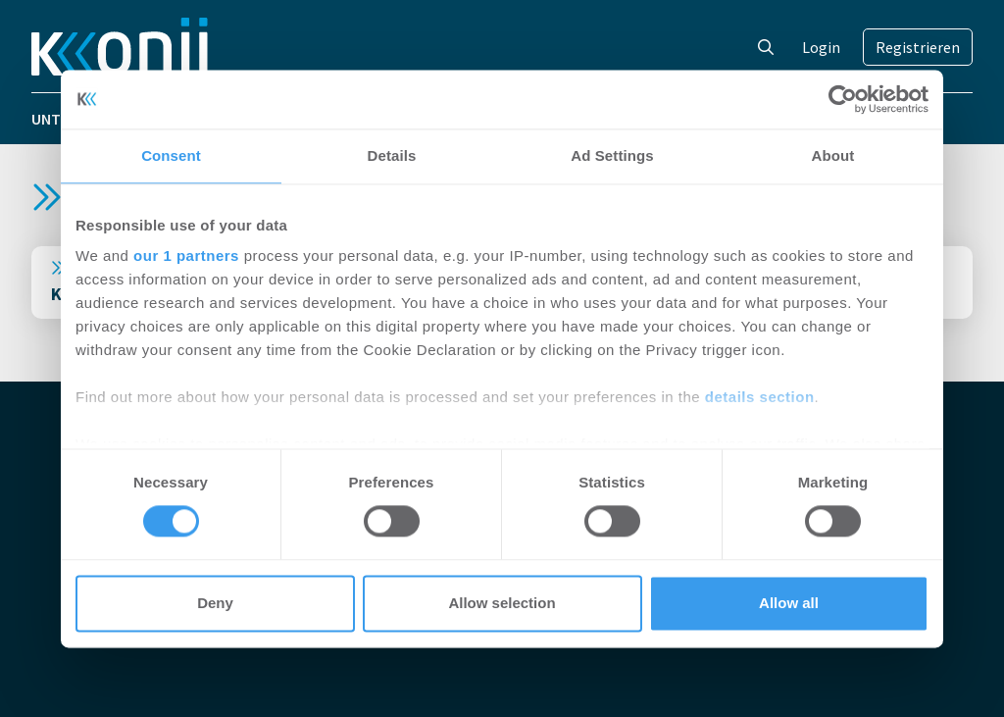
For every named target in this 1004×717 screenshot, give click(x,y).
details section (760, 396)
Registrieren (918, 47)
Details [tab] (392, 155)
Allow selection (501, 602)
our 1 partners (186, 255)
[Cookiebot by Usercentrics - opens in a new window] (843, 99)
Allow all (789, 602)
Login (821, 47)
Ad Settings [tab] (612, 155)
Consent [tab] (171, 155)
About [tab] (833, 155)
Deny (215, 602)
